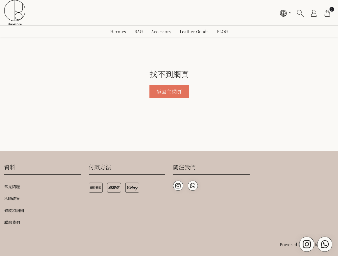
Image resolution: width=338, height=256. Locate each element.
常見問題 (12, 186)
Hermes (118, 31)
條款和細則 (14, 210)
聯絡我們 (12, 222)
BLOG (222, 31)
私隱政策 (12, 198)
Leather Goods (194, 31)
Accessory (161, 31)
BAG (139, 31)
